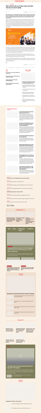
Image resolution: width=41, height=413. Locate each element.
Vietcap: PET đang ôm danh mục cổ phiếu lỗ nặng (15, 181)
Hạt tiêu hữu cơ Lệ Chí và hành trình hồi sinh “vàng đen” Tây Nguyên (20, 293)
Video (18, 229)
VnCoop (21, 274)
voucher (32, 67)
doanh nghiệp (18, 67)
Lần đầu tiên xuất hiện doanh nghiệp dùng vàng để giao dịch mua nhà (18, 195)
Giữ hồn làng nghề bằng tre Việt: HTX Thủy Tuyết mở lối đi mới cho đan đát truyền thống (22, 376)
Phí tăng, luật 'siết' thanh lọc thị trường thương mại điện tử (12, 84)
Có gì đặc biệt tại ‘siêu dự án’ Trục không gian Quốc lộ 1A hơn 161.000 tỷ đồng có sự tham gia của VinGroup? (20, 250)
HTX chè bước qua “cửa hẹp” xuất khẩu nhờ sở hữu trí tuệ (13, 73)
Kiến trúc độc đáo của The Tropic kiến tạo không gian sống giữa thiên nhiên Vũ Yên (20, 198)
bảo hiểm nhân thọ (11, 67)
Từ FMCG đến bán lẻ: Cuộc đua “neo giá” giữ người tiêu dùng (20, 341)
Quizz (25, 231)
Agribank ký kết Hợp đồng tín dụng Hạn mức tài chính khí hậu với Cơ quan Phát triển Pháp (29, 86)
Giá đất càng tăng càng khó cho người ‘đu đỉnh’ (15, 191)
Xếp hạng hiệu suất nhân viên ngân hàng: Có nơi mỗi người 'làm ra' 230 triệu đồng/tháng (29, 100)
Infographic (26, 229)
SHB (26, 67)
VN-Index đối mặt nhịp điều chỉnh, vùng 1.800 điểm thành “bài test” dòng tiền (20, 184)
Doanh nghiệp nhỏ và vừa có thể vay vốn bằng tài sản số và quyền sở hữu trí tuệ (29, 96)
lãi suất (23, 67)
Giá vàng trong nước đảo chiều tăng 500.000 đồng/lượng (11, 80)
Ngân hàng (12, 4)
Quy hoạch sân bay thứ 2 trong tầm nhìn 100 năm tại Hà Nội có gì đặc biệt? (27, 268)
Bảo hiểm (12, 205)
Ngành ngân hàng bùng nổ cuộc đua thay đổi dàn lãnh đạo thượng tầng (28, 93)
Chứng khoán (8, 180)
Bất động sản (8, 190)
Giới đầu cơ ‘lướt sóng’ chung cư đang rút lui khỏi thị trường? (17, 201)
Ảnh (12, 229)
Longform (17, 231)
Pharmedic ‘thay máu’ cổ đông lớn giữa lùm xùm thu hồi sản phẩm (13, 77)
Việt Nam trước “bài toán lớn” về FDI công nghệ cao (10, 341)
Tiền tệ (8, 205)
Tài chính (7, 4)
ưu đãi (29, 67)
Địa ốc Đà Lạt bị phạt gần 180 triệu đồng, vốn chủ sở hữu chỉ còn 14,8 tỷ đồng (19, 188)
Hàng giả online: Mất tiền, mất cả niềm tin (14, 401)
